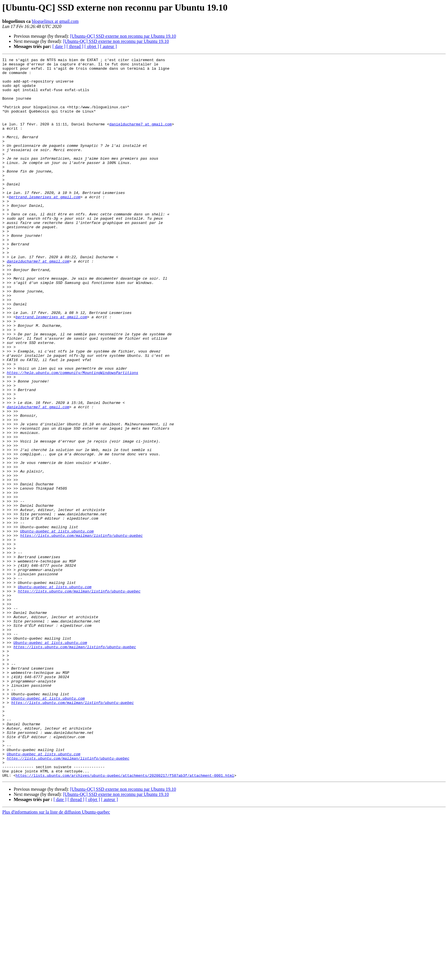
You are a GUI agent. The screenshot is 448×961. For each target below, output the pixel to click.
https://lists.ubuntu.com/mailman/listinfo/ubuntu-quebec (81, 631)
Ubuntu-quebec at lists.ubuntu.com (56, 626)
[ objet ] (91, 46)
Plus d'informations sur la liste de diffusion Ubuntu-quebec (56, 956)
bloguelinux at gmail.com (55, 21)
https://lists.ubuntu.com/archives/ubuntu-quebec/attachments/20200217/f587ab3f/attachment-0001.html (125, 919)
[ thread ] (75, 46)
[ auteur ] (108, 46)
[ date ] (59, 46)
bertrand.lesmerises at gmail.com (44, 225)
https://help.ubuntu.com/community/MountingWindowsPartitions (72, 436)
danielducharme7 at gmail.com (140, 137)
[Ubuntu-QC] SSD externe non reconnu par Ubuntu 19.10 (123, 36)
